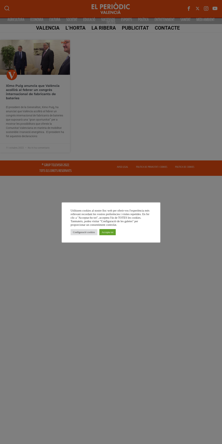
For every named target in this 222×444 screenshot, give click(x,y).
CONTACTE (167, 28)
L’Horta (75, 28)
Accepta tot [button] (108, 232)
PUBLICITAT (135, 28)
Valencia (48, 28)
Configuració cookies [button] (84, 232)
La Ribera (103, 28)
